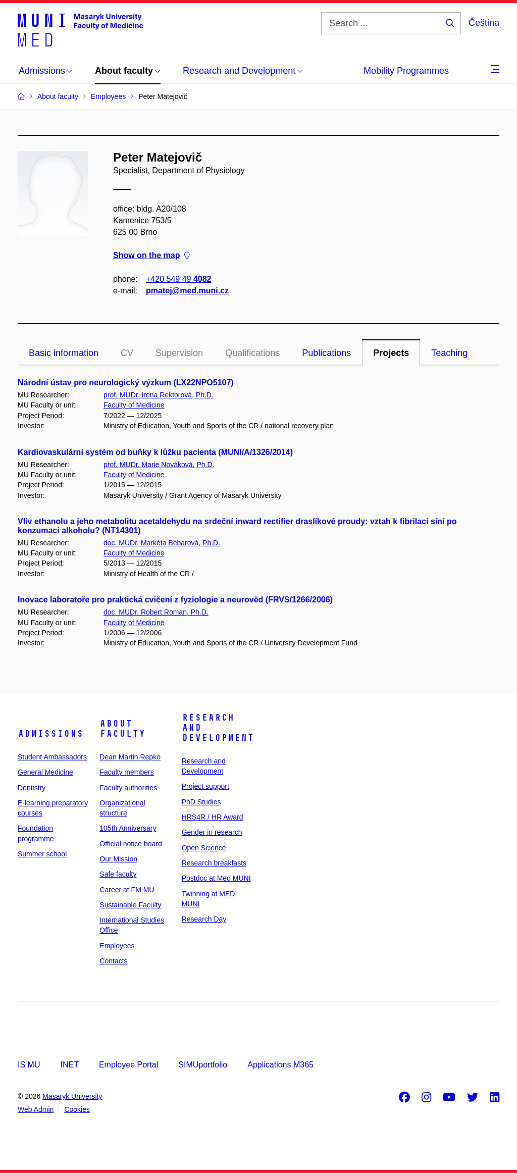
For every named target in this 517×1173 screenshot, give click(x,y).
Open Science (204, 848)
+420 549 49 (178, 279)
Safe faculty (117, 874)
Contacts (113, 961)
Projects (391, 353)
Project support (205, 786)
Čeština (484, 23)
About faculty (122, 728)
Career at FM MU (126, 890)
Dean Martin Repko (130, 757)
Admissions (50, 733)
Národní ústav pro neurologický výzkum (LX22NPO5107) (126, 382)
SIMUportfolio (202, 1064)
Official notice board (130, 844)
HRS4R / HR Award (212, 817)
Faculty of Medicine (134, 405)
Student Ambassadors (52, 757)
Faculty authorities (128, 788)
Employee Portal (128, 1064)
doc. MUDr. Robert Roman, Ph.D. (156, 612)
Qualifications (252, 353)
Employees (116, 946)
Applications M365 (280, 1064)
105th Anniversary (127, 828)
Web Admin (36, 1109)
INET (69, 1064)
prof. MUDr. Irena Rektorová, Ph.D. (159, 395)
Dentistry (31, 788)
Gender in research (212, 832)
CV (127, 353)
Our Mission (118, 859)
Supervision (179, 353)
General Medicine (45, 772)
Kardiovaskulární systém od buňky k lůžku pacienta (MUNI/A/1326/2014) (155, 452)
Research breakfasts (214, 863)
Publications (326, 353)
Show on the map (151, 255)
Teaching (449, 353)
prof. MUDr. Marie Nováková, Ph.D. (159, 465)
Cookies (77, 1109)
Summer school (42, 854)
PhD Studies (201, 802)
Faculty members (126, 772)
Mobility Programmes (406, 71)
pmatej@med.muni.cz (187, 290)
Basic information (63, 353)
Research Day (204, 919)
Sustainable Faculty (130, 905)
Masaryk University (72, 1096)
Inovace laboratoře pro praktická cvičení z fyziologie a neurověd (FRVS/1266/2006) (175, 599)
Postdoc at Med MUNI (216, 878)
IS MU (29, 1064)
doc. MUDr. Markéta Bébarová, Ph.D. (162, 543)
